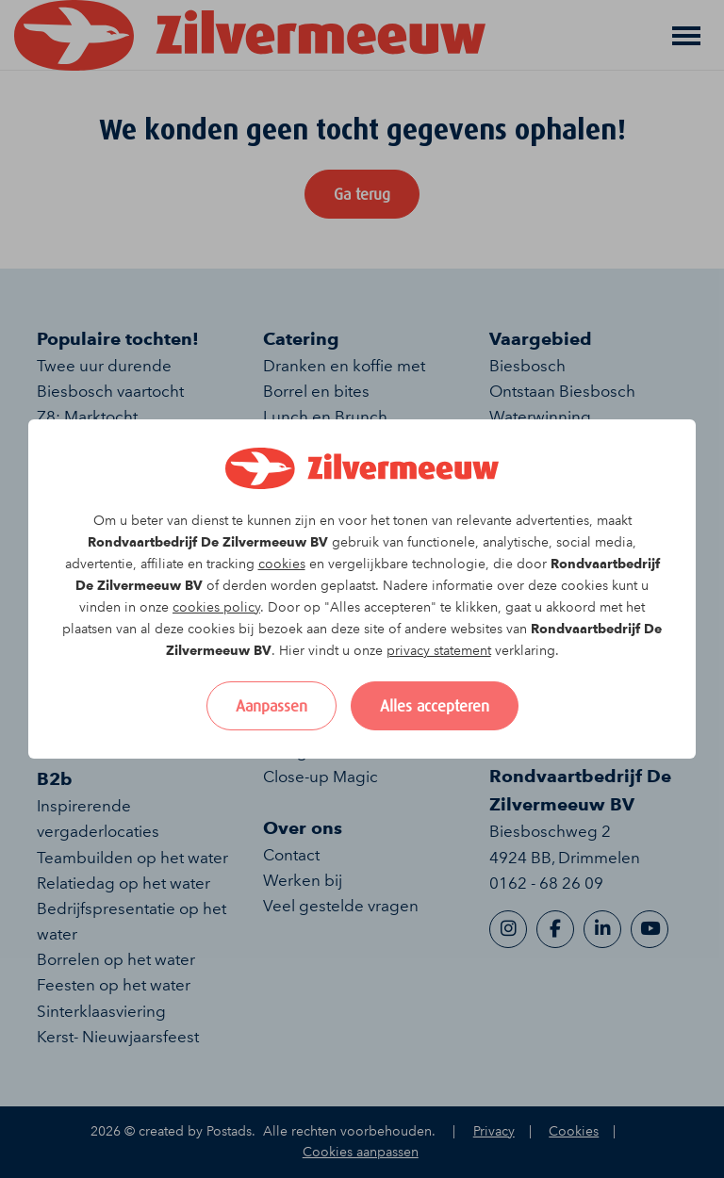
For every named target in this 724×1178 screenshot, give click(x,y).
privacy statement (439, 651)
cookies (281, 564)
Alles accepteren (434, 705)
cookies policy (216, 607)
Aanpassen (271, 705)
